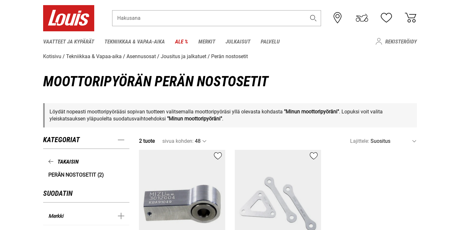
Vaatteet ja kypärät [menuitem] (68, 41)
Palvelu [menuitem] (270, 41)
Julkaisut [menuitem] (238, 41)
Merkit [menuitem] (206, 41)
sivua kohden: (178, 141)
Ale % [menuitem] (181, 41)
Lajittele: (359, 141)
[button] (313, 18)
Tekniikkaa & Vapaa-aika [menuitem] (134, 41)
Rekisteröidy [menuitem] (401, 41)
